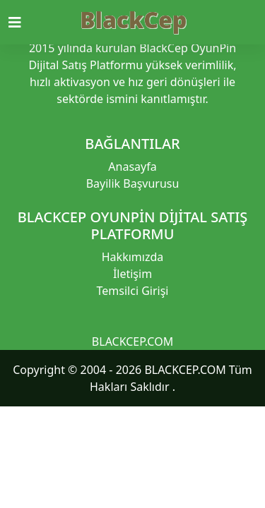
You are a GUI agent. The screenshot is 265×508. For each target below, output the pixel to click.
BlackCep (133, 19)
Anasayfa (132, 166)
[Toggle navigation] (23, 22)
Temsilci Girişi (133, 290)
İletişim (132, 274)
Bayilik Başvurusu (132, 183)
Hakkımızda (132, 257)
